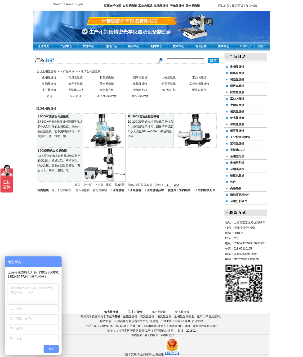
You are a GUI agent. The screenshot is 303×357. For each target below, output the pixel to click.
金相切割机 (140, 90)
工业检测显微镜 (199, 83)
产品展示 (68, 71)
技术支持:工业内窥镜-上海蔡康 (144, 354)
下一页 (99, 184)
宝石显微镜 (49, 90)
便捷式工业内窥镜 (179, 190)
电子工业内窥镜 (61, 190)
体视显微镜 (140, 83)
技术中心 (178, 46)
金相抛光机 (107, 90)
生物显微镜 (49, 83)
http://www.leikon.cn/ (246, 259)
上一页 (87, 184)
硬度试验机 (199, 90)
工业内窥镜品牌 (154, 190)
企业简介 (43, 46)
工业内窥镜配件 (205, 190)
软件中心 (88, 46)
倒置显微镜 (168, 83)
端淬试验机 (140, 77)
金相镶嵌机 (168, 90)
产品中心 (66, 46)
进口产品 (111, 46)
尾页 (109, 184)
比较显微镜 (168, 77)
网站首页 (224, 5)
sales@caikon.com (246, 253)
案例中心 (133, 46)
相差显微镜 (107, 77)
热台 (49, 96)
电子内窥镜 (151, 335)
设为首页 (237, 5)
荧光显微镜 (107, 83)
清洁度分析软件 (107, 96)
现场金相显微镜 (46, 71)
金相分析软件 (140, 96)
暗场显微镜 (75, 77)
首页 (77, 184)
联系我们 (223, 46)
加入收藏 (251, 5)
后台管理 (197, 321)
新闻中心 (156, 46)
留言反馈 (201, 46)
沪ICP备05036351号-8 (175, 321)
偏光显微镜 (75, 83)
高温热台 (75, 96)
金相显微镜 (49, 77)
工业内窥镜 (199, 77)
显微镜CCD (75, 90)
